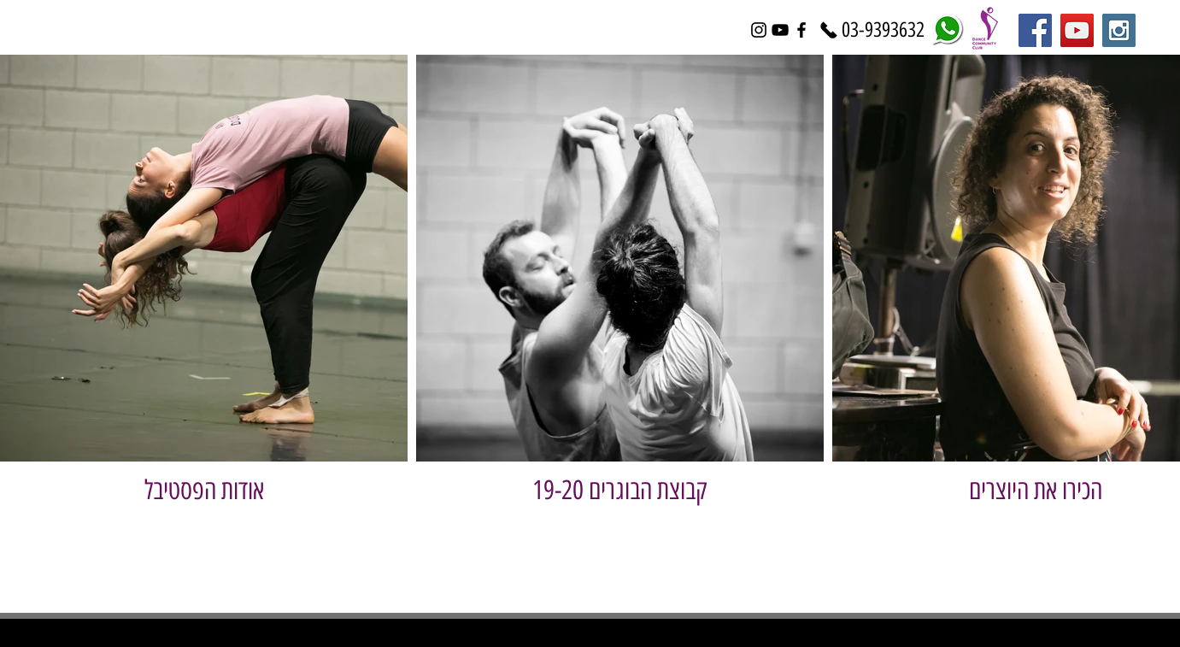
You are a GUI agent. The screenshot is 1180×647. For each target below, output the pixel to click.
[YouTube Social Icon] (1077, 30)
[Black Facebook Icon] (801, 30)
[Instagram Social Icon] (1119, 30)
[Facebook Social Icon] (1035, 30)
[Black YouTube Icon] (780, 30)
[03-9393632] (883, 30)
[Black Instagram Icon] (759, 30)
